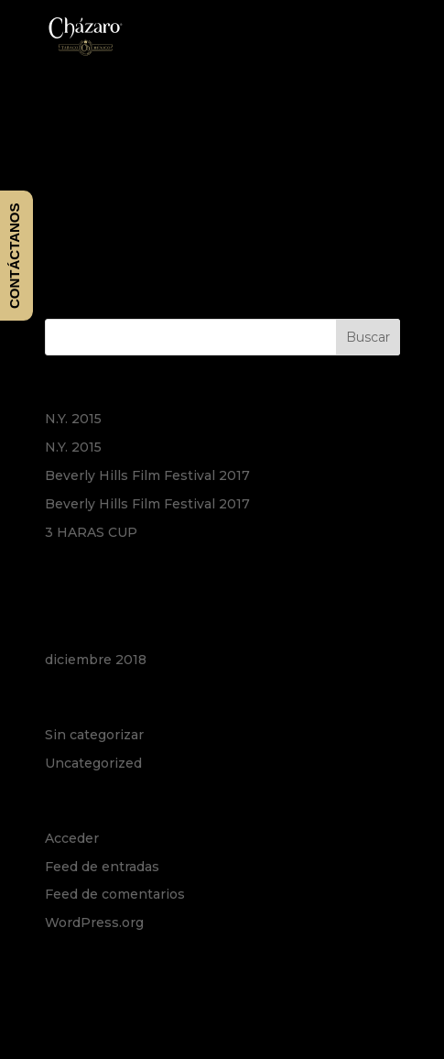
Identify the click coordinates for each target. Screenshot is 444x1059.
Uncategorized (93, 763)
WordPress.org (94, 922)
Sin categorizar (94, 734)
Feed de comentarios (115, 894)
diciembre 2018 (95, 659)
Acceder (72, 838)
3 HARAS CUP (91, 532)
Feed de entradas (102, 866)
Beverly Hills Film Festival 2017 (147, 475)
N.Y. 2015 (73, 418)
